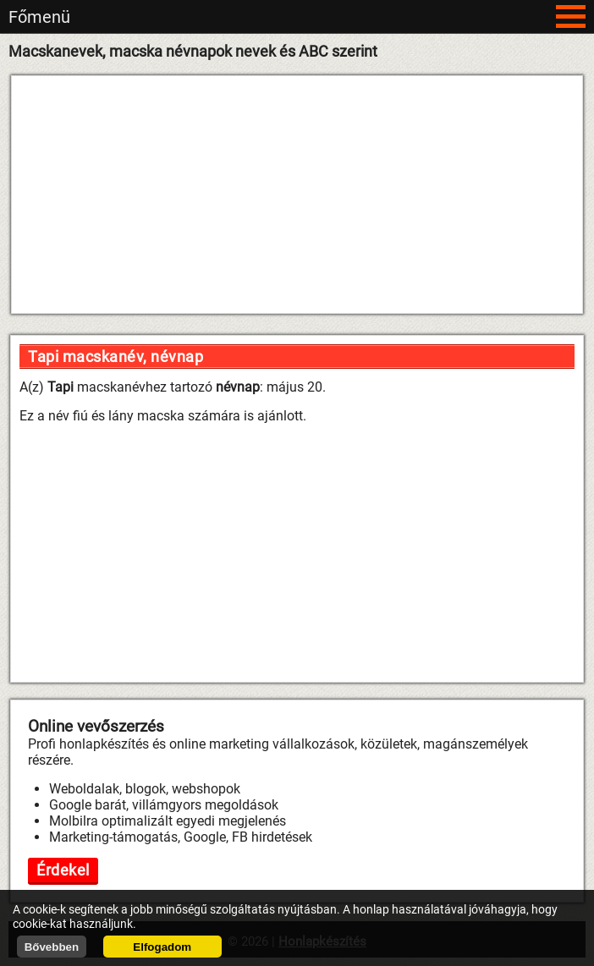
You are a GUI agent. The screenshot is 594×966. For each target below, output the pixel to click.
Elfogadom (162, 947)
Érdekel (63, 870)
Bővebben (52, 947)
